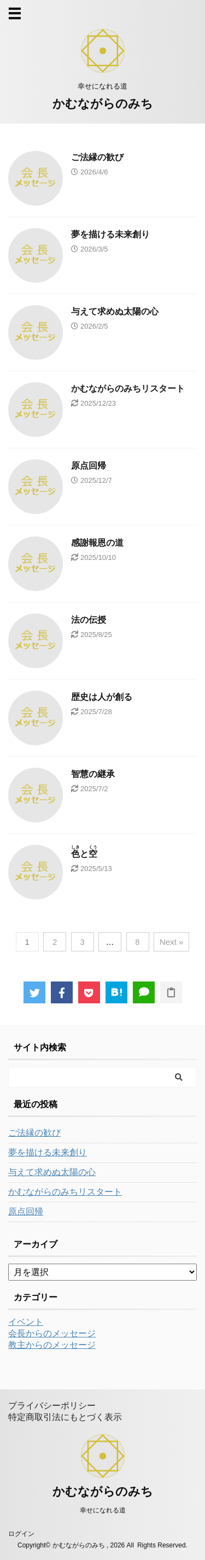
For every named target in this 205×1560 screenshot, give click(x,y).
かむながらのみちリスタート (128, 388)
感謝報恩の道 (97, 542)
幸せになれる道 (103, 1510)
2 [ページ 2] (54, 941)
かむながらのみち (102, 103)
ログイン (21, 1534)
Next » (171, 941)
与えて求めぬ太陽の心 (115, 311)
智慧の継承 (93, 774)
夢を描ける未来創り (110, 234)
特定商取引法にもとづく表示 (65, 1417)
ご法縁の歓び (97, 157)
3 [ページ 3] (82, 941)
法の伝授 (88, 619)
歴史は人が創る (101, 697)
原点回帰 (88, 465)
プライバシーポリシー (52, 1405)
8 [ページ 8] (137, 941)
